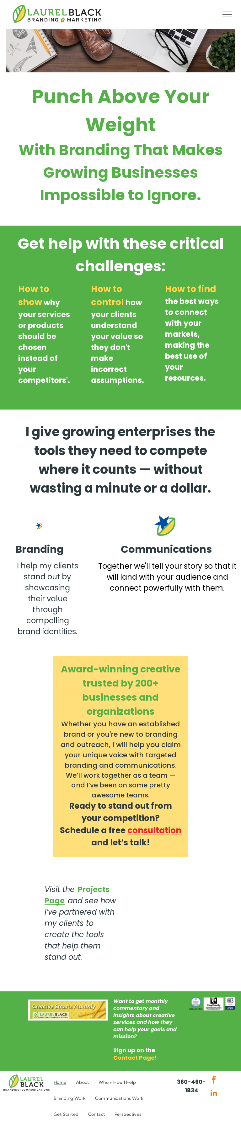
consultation (154, 830)
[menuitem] (60, 1082)
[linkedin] (213, 1093)
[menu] (227, 14)
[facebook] (213, 1080)
